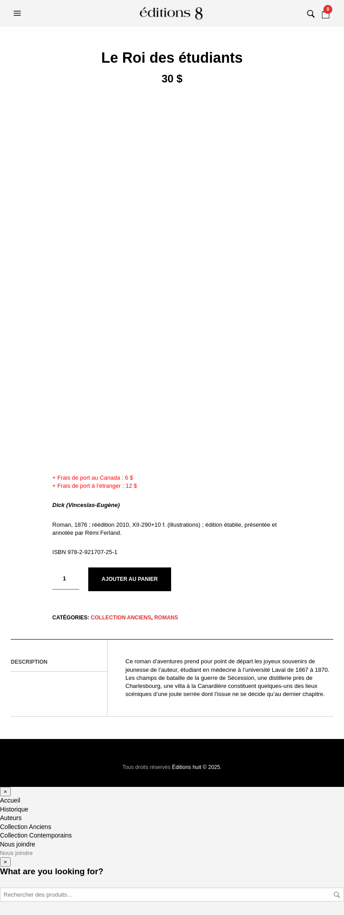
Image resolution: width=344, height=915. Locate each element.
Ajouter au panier (130, 579)
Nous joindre (17, 844)
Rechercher (336, 894)
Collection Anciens (121, 617)
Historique (14, 809)
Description (29, 662)
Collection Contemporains (36, 835)
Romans (166, 617)
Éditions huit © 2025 (196, 767)
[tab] (59, 662)
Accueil (10, 800)
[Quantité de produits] (65, 578)
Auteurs (11, 817)
